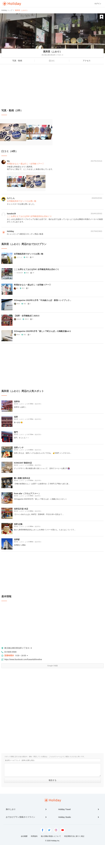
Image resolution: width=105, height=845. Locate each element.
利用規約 (34, 836)
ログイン (97, 4)
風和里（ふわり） (52, 51)
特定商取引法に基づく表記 (74, 836)
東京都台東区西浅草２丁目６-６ (18, 648)
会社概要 (24, 836)
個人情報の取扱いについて (51, 836)
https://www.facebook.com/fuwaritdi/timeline (23, 659)
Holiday (11, 3)
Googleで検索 (52, 666)
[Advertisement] (52, 86)
